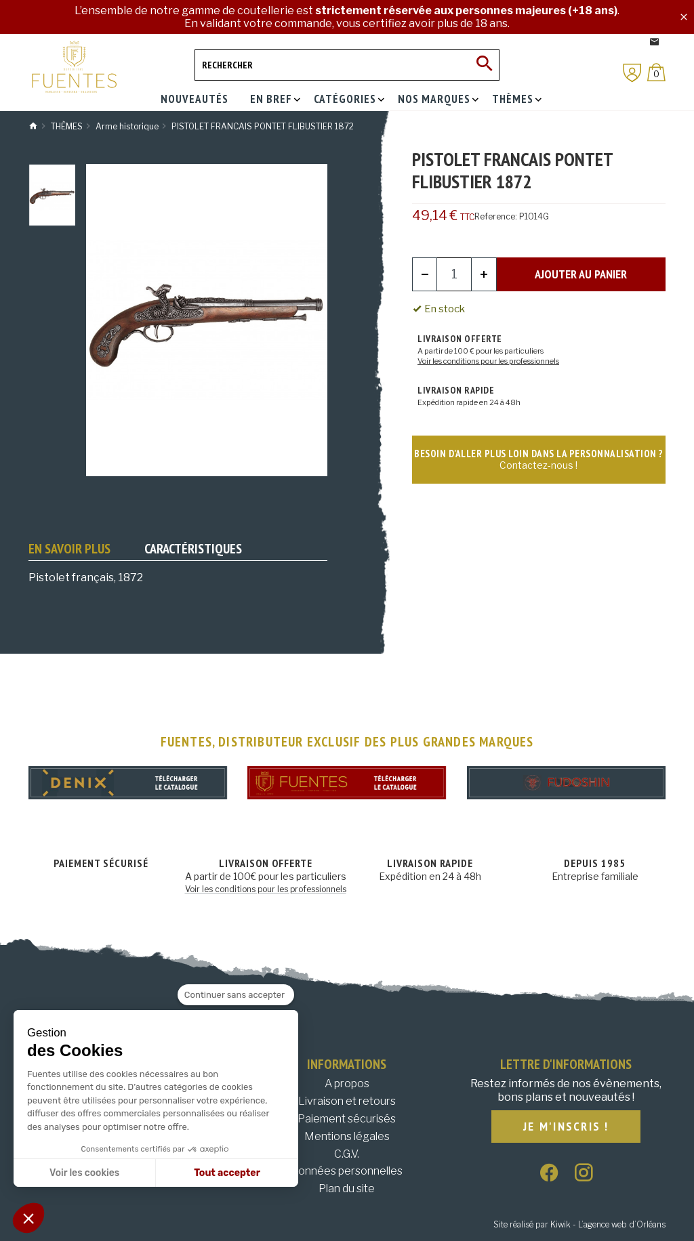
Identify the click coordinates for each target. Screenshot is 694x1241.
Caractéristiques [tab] (193, 549)
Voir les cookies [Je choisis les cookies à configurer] (84, 1173)
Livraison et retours (347, 1101)
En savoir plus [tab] (69, 549)
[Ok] (484, 65)
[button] (28, 1218)
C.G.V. (346, 1154)
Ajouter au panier (581, 274)
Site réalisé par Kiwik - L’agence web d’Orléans (579, 1224)
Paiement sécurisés (347, 1118)
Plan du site (347, 1188)
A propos (347, 1083)
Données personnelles (347, 1170)
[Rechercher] (347, 65)
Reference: (495, 216)
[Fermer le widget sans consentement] (236, 995)
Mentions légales (347, 1136)
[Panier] (656, 72)
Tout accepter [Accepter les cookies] (227, 1173)
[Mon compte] (632, 73)
